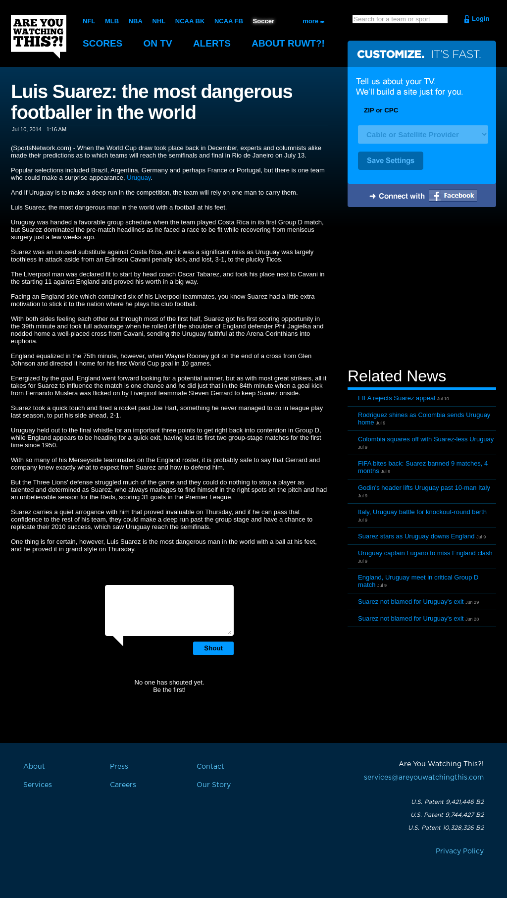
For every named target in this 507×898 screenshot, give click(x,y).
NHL (159, 21)
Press (119, 766)
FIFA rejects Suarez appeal (396, 398)
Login (480, 18)
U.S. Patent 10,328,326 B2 (446, 828)
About (288, 43)
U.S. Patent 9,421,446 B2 (447, 802)
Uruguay (139, 177)
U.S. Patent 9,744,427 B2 (447, 815)
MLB (112, 21)
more (310, 21)
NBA (136, 21)
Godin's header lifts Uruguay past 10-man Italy (424, 487)
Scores (102, 43)
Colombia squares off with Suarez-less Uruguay (426, 439)
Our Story (214, 785)
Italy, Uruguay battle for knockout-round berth (422, 512)
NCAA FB (228, 21)
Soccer (263, 21)
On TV (158, 43)
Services (37, 785)
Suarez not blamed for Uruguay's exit (410, 601)
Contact (210, 766)
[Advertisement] (422, 289)
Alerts (212, 43)
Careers (123, 785)
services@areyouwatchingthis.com (424, 777)
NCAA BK (189, 21)
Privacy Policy (460, 851)
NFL (89, 21)
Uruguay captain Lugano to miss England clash (425, 553)
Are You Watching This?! (38, 36)
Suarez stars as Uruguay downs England (416, 536)
